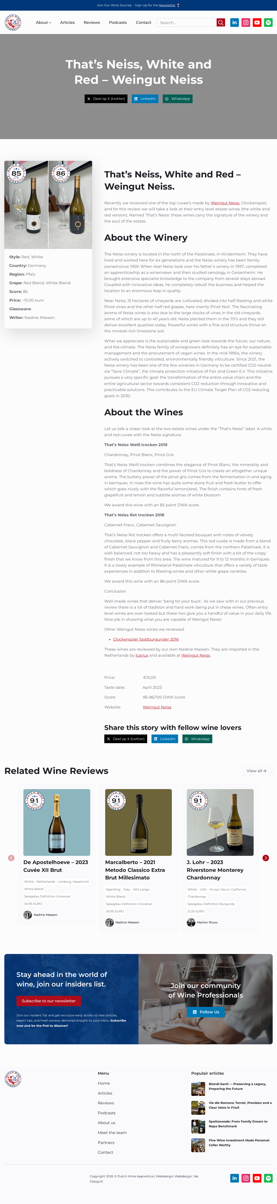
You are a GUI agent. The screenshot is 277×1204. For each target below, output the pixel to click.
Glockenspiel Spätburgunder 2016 (146, 639)
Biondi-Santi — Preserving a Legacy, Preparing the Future (237, 1086)
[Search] (221, 22)
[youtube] (257, 22)
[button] (265, 858)
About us (106, 1122)
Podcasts (118, 22)
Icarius (141, 655)
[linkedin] (234, 22)
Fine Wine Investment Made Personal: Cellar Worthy (239, 1142)
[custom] (268, 22)
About (42, 22)
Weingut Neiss (225, 203)
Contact (143, 22)
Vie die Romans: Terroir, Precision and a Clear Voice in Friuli (240, 1105)
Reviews (92, 22)
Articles (67, 22)
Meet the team (112, 1132)
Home (104, 1083)
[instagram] (246, 22)
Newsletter (167, 5)
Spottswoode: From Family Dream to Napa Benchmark (238, 1124)
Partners (106, 1142)
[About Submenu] (49, 22)
